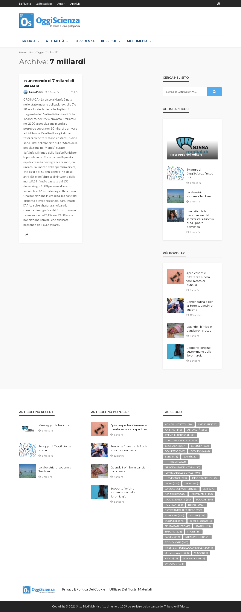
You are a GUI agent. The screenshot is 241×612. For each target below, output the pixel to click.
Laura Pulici (36, 91)
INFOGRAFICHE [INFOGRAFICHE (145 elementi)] (205, 478)
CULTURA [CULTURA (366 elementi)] (200, 445)
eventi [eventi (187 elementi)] (190, 456)
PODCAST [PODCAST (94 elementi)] (204, 499)
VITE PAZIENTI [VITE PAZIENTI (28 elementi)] (194, 558)
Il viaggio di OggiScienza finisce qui (199, 173)
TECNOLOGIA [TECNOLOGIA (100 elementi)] (176, 542)
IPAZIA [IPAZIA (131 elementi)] (172, 483)
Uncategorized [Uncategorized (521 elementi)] (177, 553)
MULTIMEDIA (137, 41)
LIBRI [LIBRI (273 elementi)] (209, 488)
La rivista (25, 3)
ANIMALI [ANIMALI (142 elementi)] (173, 429)
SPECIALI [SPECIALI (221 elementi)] (173, 531)
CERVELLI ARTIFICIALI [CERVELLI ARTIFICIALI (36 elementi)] (180, 435)
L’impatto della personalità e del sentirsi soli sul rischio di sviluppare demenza (200, 219)
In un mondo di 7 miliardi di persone (48, 83)
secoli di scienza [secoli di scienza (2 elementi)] (201, 520)
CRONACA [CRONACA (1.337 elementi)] (175, 445)
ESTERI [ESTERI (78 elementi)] (171, 456)
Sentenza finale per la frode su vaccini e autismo (199, 305)
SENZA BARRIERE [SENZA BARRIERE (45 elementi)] (177, 526)
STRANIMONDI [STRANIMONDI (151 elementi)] (197, 537)
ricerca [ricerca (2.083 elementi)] (196, 504)
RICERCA (29, 41)
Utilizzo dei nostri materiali (130, 589)
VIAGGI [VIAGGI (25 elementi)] (201, 553)
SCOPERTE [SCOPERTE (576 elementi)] (174, 520)
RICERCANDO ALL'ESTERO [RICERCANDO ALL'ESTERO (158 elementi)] (183, 510)
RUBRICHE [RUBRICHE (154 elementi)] (174, 515)
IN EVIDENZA (85, 41)
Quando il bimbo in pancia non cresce (199, 328)
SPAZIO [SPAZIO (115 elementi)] (203, 526)
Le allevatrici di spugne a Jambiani (199, 194)
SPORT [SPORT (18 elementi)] (193, 531)
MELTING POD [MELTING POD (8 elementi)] (175, 494)
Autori (61, 3)
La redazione (44, 3)
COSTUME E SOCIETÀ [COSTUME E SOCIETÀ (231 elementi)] (181, 440)
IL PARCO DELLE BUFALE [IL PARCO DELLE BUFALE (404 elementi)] (182, 472)
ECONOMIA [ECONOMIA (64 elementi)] (200, 451)
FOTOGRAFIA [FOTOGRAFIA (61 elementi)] (175, 462)
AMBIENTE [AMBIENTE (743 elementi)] (207, 424)
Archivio (75, 3)
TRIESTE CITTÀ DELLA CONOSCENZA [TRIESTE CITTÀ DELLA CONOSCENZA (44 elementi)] (189, 547)
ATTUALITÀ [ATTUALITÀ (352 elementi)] (197, 429)
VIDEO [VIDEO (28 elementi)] (171, 558)
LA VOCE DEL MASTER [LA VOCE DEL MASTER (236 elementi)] (181, 488)
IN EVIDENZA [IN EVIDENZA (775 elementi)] (176, 478)
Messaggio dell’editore (186, 154)
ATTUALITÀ (55, 41)
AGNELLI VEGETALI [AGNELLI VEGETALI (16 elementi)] (178, 424)
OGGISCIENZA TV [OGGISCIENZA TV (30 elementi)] (178, 499)
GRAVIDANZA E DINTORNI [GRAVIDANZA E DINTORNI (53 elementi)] (182, 467)
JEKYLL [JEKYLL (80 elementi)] (191, 483)
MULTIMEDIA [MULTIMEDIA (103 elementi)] (202, 494)
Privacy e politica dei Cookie (83, 589)
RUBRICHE (109, 41)
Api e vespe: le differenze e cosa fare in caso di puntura (198, 278)
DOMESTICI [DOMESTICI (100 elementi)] (175, 451)
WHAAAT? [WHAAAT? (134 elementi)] (174, 563)
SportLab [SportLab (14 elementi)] (172, 537)
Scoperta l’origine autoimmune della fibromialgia (198, 351)
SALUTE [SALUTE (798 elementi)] (197, 515)
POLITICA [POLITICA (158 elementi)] (174, 504)
